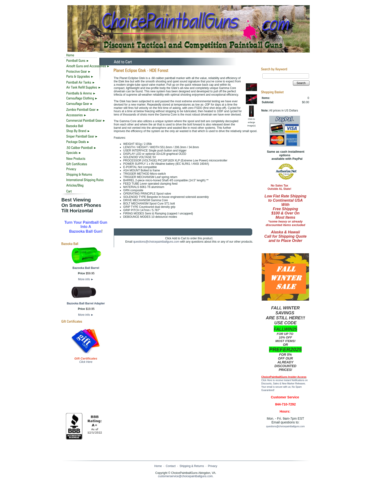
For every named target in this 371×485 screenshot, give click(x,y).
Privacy (212, 466)
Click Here (85, 362)
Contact (171, 466)
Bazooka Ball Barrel (85, 268)
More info (85, 279)
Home (158, 466)
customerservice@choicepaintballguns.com (185, 476)
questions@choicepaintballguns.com (156, 241)
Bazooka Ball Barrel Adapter (86, 303)
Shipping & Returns (192, 466)
